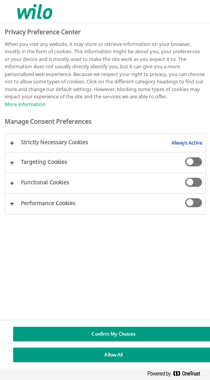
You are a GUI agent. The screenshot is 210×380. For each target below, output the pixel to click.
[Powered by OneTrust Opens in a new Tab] (176, 375)
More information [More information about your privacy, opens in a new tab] (25, 104)
